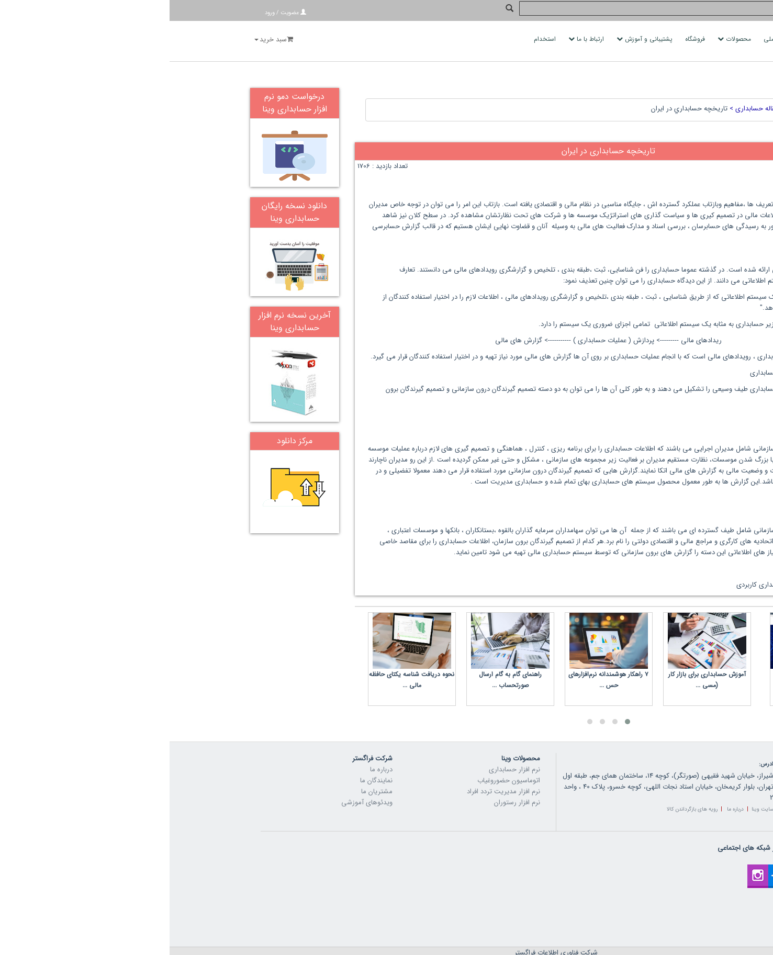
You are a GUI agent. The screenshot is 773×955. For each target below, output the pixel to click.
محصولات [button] (566, 39)
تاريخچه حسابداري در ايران (519, 83)
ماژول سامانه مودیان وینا (640, 650)
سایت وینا (593, 785)
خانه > (664, 83)
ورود (100, 12)
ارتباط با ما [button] (417, 39)
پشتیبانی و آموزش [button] (476, 39)
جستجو (759, 11)
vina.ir (424, 944)
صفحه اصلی (611, 39)
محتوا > (643, 83)
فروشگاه (526, 39)
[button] (458, 697)
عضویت (120, 12)
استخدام (376, 39)
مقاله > (620, 83)
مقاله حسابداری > (583, 83)
